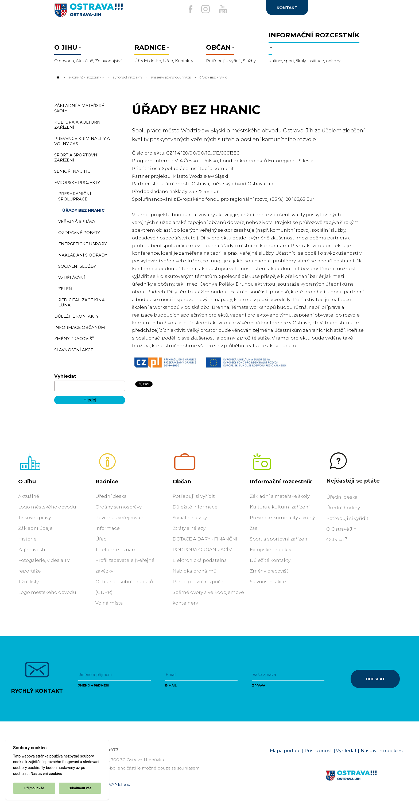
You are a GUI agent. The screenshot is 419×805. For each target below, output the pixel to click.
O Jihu (27, 481)
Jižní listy (28, 581)
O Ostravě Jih (341, 529)
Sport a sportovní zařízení (279, 539)
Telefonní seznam (116, 549)
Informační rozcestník (86, 77)
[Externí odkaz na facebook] (185, 9)
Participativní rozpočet (199, 581)
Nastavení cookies (46, 773)
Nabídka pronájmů (194, 571)
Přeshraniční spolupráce (171, 77)
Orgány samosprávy (118, 507)
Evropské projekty (127, 77)
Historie (27, 539)
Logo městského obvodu (47, 507)
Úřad (101, 539)
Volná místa (109, 603)
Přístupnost (318, 750)
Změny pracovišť (269, 571)
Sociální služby (190, 517)
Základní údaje (35, 528)
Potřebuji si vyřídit (194, 496)
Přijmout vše (34, 788)
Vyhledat (65, 376)
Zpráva (258, 685)
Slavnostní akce (268, 581)
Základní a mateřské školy (280, 496)
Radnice (106, 481)
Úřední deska (111, 496)
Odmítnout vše (79, 788)
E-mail (171, 685)
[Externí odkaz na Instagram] (203, 9)
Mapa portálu (285, 750)
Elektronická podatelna (200, 560)
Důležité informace (195, 507)
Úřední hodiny (343, 507)
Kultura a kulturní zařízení (280, 507)
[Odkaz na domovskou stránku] (57, 77)
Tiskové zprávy (34, 517)
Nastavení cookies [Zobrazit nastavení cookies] (382, 750)
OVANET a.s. (117, 784)
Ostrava (335, 539)
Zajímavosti (31, 549)
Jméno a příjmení (93, 685)
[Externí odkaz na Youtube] (224, 9)
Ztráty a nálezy (189, 528)
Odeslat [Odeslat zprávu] (375, 679)
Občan (182, 481)
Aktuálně (28, 496)
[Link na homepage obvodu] (364, 781)
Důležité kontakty (270, 560)
